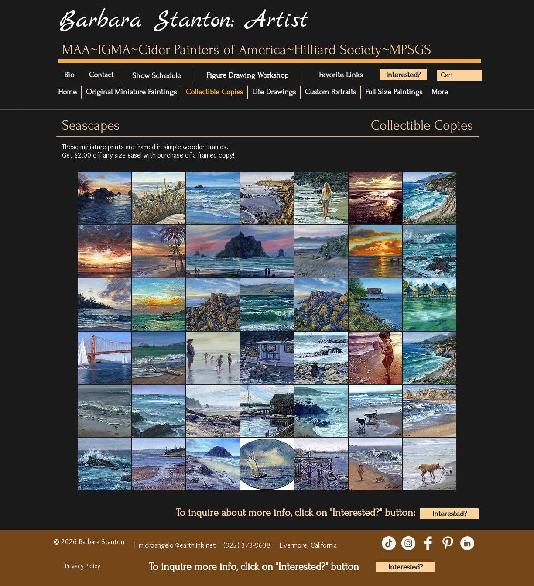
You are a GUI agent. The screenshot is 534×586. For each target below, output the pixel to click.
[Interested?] (403, 74)
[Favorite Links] (345, 75)
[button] (454, 74)
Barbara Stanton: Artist (183, 20)
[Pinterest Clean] (448, 543)
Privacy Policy (82, 566)
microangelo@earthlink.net (177, 545)
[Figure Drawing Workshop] (247, 75)
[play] (440, 496)
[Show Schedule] (156, 75)
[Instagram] (408, 543)
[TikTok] (389, 543)
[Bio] (73, 75)
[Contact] (113, 75)
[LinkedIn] (467, 543)
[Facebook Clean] (428, 543)
